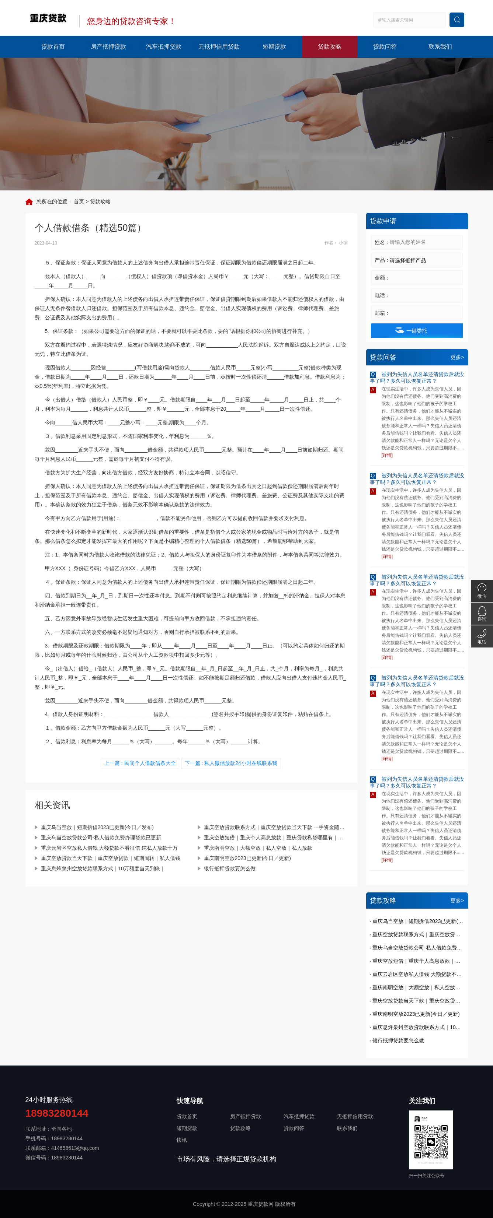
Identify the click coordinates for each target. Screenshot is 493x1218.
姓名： (382, 242)
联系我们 (440, 46)
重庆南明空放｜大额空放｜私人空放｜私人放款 (258, 847)
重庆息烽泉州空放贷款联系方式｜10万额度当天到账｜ (103, 868)
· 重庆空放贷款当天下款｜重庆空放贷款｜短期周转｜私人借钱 (417, 1001)
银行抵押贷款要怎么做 (230, 868)
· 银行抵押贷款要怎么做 (397, 1040)
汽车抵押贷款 (163, 46)
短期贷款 (274, 46)
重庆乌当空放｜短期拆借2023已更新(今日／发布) (97, 826)
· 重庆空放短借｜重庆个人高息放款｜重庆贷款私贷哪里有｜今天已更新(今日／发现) (417, 961)
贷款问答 (385, 46)
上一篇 (141, 763)
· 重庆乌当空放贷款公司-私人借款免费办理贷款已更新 (417, 948)
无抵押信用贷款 (219, 46)
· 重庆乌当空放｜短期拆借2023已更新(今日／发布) (417, 921)
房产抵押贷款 (108, 46)
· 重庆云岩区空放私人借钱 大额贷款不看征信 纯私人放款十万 (417, 974)
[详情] (387, 455)
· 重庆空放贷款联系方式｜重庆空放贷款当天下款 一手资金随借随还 (417, 934)
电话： (382, 295)
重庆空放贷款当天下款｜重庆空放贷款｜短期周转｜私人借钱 (110, 857)
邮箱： (382, 313)
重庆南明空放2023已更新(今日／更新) (247, 857)
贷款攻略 (329, 46)
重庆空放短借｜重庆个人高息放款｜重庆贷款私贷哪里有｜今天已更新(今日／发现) (276, 837)
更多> (457, 357)
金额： (382, 278)
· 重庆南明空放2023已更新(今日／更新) (415, 1014)
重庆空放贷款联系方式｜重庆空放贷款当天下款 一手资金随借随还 (276, 826)
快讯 (182, 1140)
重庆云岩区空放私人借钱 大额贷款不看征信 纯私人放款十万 (109, 847)
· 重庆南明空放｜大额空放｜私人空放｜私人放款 (417, 987)
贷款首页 (53, 46)
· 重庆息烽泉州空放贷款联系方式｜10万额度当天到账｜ (417, 1027)
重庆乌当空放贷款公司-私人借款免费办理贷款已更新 (101, 837)
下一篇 (230, 763)
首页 (79, 201)
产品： (382, 260)
